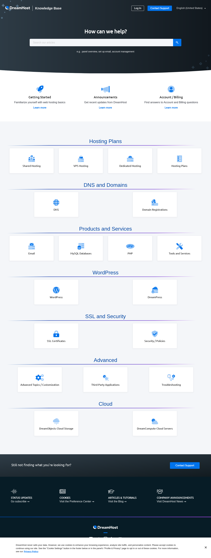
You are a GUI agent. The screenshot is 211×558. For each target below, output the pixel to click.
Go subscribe (18, 501)
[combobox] (105, 42)
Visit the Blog (115, 501)
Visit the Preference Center (75, 501)
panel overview (89, 51)
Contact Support (159, 8)
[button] (189, 8)
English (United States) (190, 8)
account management (123, 51)
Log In (137, 8)
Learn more (39, 107)
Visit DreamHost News (170, 501)
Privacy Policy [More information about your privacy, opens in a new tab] (31, 551)
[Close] (205, 547)
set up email (104, 51)
